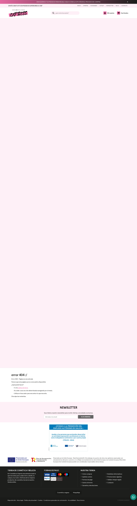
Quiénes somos (87, 477)
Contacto (110, 482)
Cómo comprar (87, 474)
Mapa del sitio (12, 500)
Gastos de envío (87, 482)
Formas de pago (87, 479)
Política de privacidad (30, 500)
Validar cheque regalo (114, 479)
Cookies (40, 500)
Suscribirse (85, 417)
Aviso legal (20, 500)
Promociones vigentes (114, 477)
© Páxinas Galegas (123, 500)
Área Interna (80, 500)
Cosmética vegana (63, 492)
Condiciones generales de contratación (55, 500)
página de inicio (23, 388)
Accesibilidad (72, 500)
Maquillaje (76, 492)
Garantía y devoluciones (90, 485)
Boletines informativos (114, 474)
